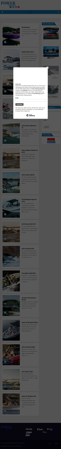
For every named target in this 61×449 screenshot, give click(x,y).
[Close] (47, 68)
